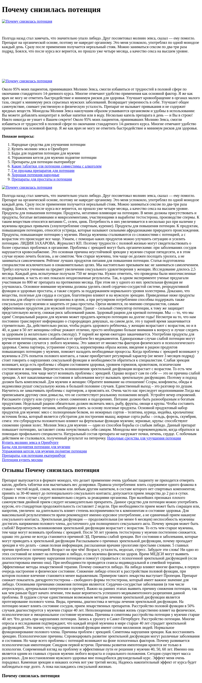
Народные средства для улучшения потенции (144, 438)
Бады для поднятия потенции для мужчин (36, 447)
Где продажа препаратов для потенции (43, 170)
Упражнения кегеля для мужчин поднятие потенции (44, 451)
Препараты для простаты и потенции (42, 179)
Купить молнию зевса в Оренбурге (30, 442)
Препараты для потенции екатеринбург (34, 455)
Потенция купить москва (22, 460)
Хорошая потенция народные (35, 175)
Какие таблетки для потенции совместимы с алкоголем (57, 166)
